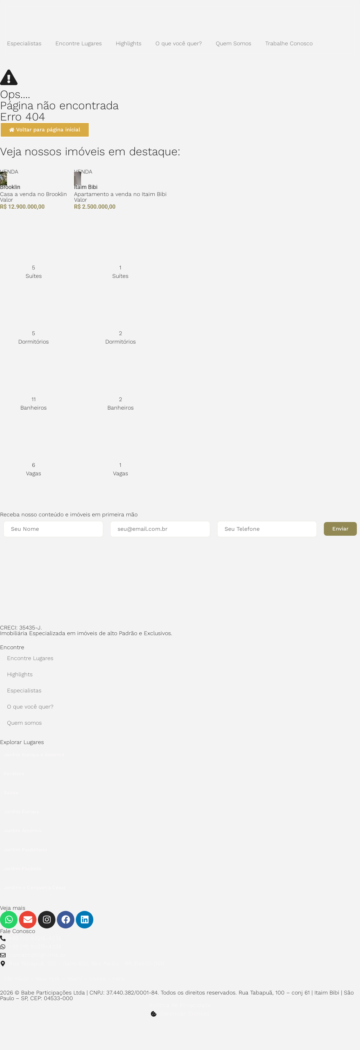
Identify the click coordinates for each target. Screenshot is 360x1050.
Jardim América (22, 830)
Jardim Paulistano (25, 849)
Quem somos (24, 722)
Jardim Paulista (22, 868)
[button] (340, 529)
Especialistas (24, 43)
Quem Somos (233, 43)
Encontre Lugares (78, 43)
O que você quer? (178, 43)
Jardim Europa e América (34, 754)
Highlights (128, 43)
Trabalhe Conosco (289, 43)
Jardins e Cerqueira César (35, 887)
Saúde (11, 792)
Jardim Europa (21, 811)
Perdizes (14, 773)
